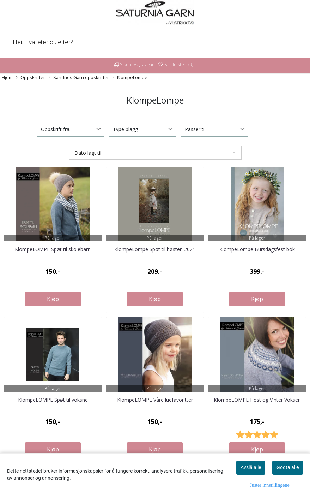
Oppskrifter (30, 77)
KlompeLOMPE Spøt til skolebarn (53, 249)
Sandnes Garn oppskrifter (79, 77)
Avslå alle (251, 467)
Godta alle (287, 467)
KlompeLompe (130, 77)
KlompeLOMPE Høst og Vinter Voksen (257, 399)
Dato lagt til (87, 152)
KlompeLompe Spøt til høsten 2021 (154, 249)
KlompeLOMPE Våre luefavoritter (155, 399)
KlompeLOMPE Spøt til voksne (53, 399)
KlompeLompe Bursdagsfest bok (257, 249)
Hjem (7, 77)
